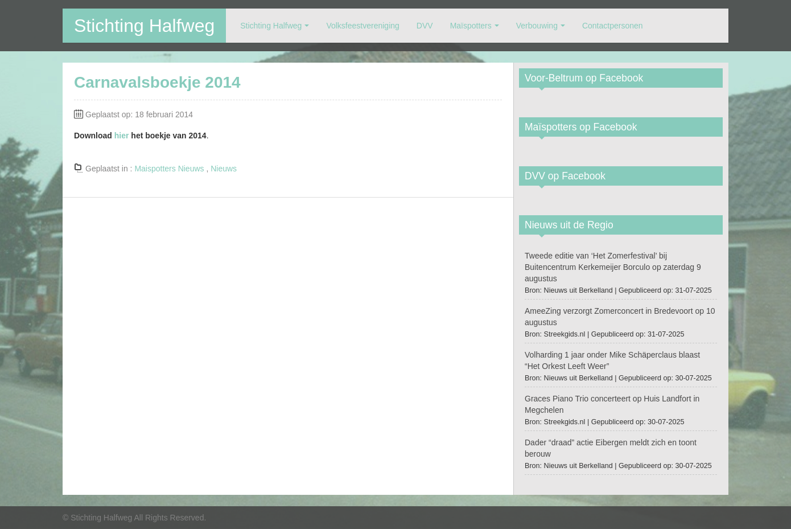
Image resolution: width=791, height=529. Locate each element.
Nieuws (224, 168)
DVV (425, 25)
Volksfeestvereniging (362, 25)
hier (121, 135)
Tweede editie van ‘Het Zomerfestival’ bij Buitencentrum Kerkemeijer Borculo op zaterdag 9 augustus (613, 267)
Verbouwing (537, 25)
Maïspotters (471, 25)
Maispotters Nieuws (169, 168)
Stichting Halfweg (144, 25)
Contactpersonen (612, 25)
